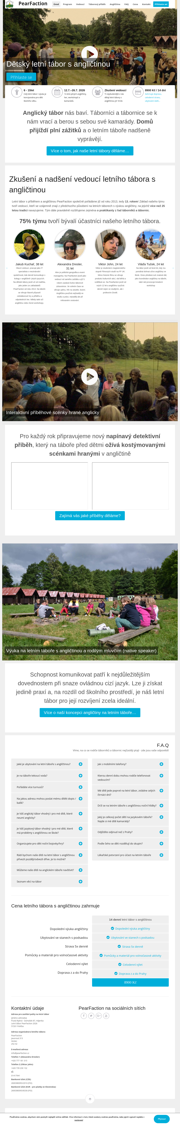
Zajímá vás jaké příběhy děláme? (90, 515)
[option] (29, 268)
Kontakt (146, 4)
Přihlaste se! (161, 4)
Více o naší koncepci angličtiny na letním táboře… (90, 712)
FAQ (126, 4)
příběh (97, 4)
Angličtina (115, 4)
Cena (135, 4)
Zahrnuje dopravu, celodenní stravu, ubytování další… (153, 97)
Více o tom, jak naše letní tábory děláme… (90, 151)
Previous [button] (7, 268)
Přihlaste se (21, 77)
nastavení (78, 1120)
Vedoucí (80, 4)
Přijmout (162, 1119)
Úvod (56, 4)
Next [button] (173, 268)
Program (67, 4)
